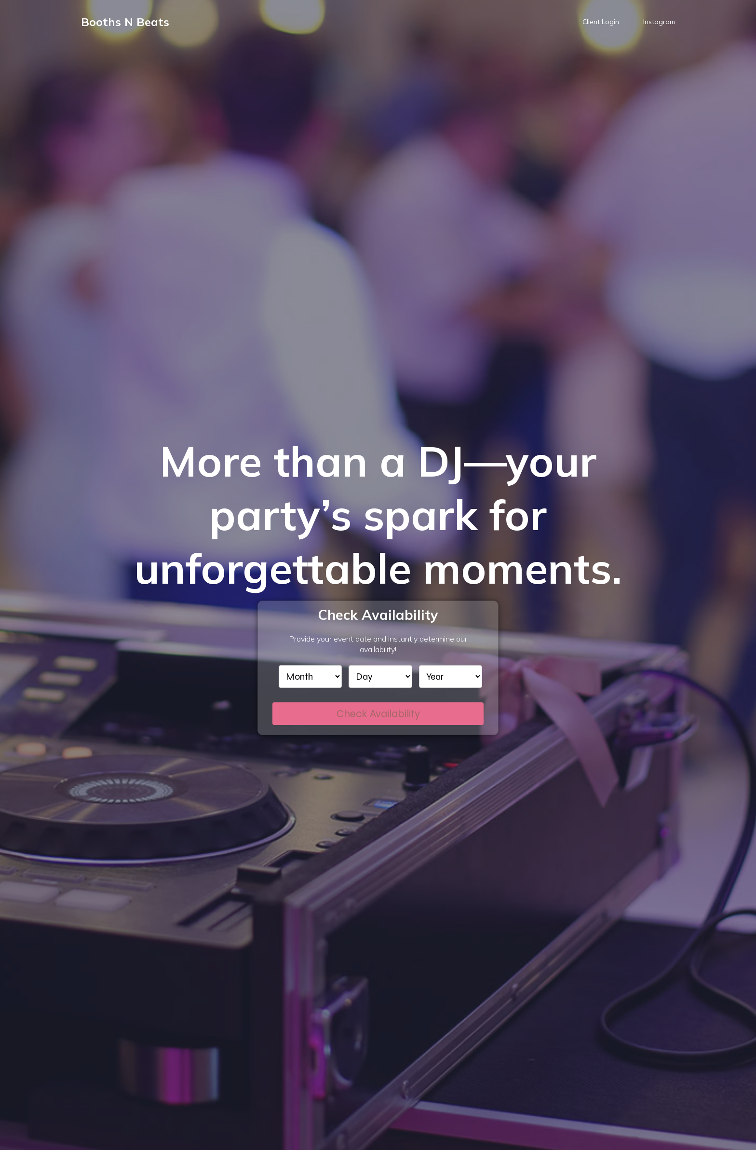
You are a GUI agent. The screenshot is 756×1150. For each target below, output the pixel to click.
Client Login (600, 21)
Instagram (659, 21)
